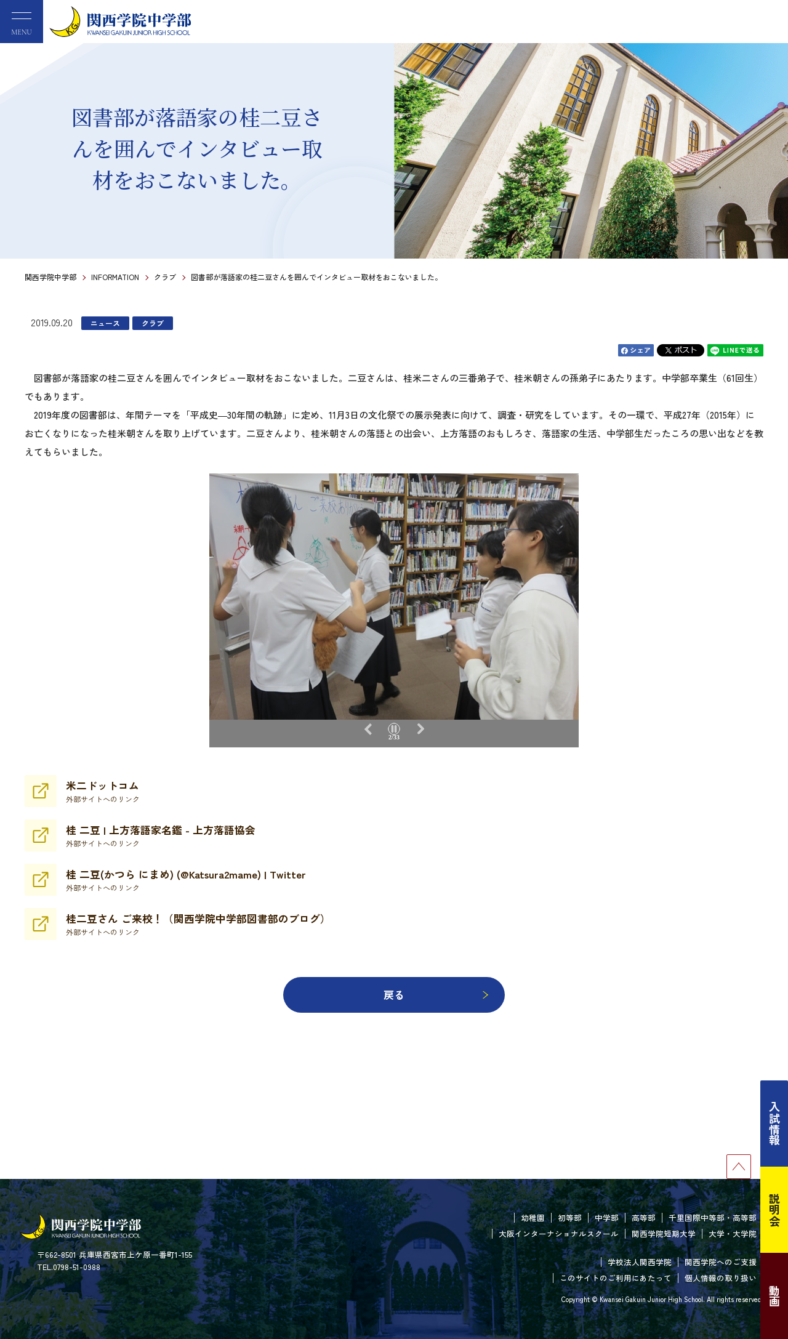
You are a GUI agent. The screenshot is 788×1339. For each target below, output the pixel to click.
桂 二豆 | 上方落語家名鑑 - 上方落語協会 (160, 835)
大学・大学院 (733, 1233)
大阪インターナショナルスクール (559, 1233)
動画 (774, 1296)
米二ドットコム (103, 791)
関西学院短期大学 (664, 1233)
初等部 (570, 1217)
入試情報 (774, 1123)
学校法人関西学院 (640, 1262)
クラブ (165, 276)
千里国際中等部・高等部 (713, 1217)
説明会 (774, 1209)
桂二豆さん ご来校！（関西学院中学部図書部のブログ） (198, 924)
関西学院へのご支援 (721, 1262)
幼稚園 (533, 1217)
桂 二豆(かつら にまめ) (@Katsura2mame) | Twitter (186, 880)
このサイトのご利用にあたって (616, 1278)
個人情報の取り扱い (721, 1278)
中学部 (607, 1217)
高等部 (644, 1217)
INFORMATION (115, 276)
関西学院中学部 (50, 276)
